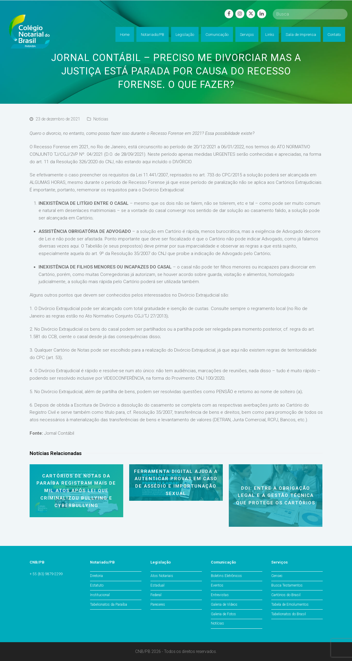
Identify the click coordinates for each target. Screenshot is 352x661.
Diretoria (96, 576)
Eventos (217, 585)
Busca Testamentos (287, 585)
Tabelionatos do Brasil (288, 614)
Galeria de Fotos (223, 614)
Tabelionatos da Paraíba (108, 604)
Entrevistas (220, 595)
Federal (155, 595)
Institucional (100, 595)
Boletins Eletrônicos (226, 576)
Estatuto (96, 585)
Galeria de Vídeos (224, 604)
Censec (277, 576)
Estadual (157, 585)
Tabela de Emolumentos (290, 604)
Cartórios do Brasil (286, 595)
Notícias (100, 119)
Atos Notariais (161, 576)
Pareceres (157, 604)
